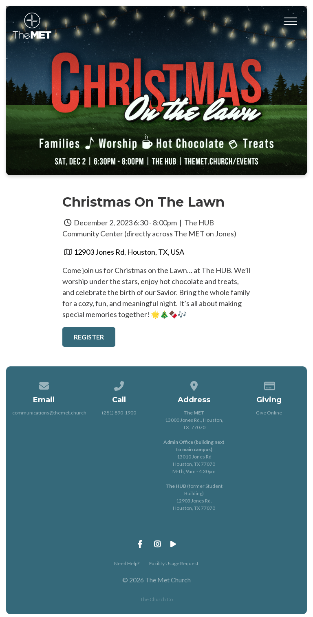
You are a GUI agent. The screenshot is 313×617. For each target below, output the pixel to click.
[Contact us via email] (44, 384)
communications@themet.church (49, 413)
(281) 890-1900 (119, 413)
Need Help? (126, 563)
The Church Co (156, 599)
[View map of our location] (194, 384)
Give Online (269, 413)
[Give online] (269, 384)
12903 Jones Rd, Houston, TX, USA (129, 251)
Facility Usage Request (173, 563)
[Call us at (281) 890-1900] (119, 384)
